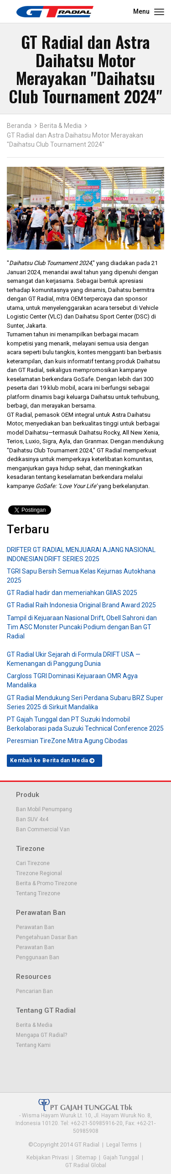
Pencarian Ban (34, 991)
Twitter (36, 1066)
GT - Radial (55, 11)
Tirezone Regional (39, 873)
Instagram (67, 1066)
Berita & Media (61, 125)
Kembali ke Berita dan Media (49, 760)
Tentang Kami (33, 1045)
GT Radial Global (85, 1165)
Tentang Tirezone (38, 893)
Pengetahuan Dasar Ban (47, 937)
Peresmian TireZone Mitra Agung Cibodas (67, 740)
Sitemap (86, 1157)
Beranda (19, 125)
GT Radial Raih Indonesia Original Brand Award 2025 (81, 605)
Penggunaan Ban (37, 957)
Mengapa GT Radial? (41, 1035)
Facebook (21, 1066)
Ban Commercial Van (43, 829)
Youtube (52, 1066)
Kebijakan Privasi (47, 1157)
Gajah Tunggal (121, 1157)
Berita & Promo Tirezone (46, 883)
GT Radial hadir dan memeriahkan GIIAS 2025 (72, 592)
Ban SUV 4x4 (32, 819)
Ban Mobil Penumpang (44, 809)
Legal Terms (121, 1145)
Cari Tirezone (33, 863)
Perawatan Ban (35, 927)
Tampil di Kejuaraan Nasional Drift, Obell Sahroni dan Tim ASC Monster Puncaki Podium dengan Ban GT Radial (82, 627)
